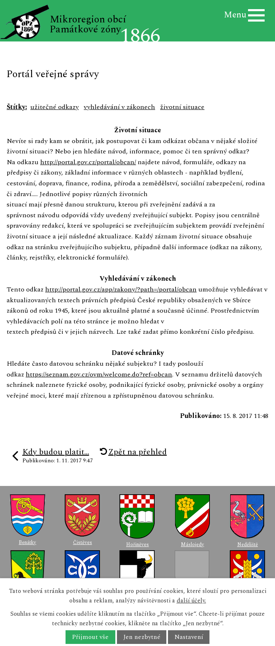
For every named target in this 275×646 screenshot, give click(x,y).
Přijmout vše (90, 637)
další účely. (191, 600)
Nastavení (189, 637)
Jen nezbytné (141, 637)
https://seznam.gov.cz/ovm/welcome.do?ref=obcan (99, 374)
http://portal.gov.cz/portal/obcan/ (88, 162)
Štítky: (17, 107)
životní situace (182, 107)
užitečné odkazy (54, 107)
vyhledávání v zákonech (119, 107)
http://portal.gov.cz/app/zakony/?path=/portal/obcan (121, 289)
